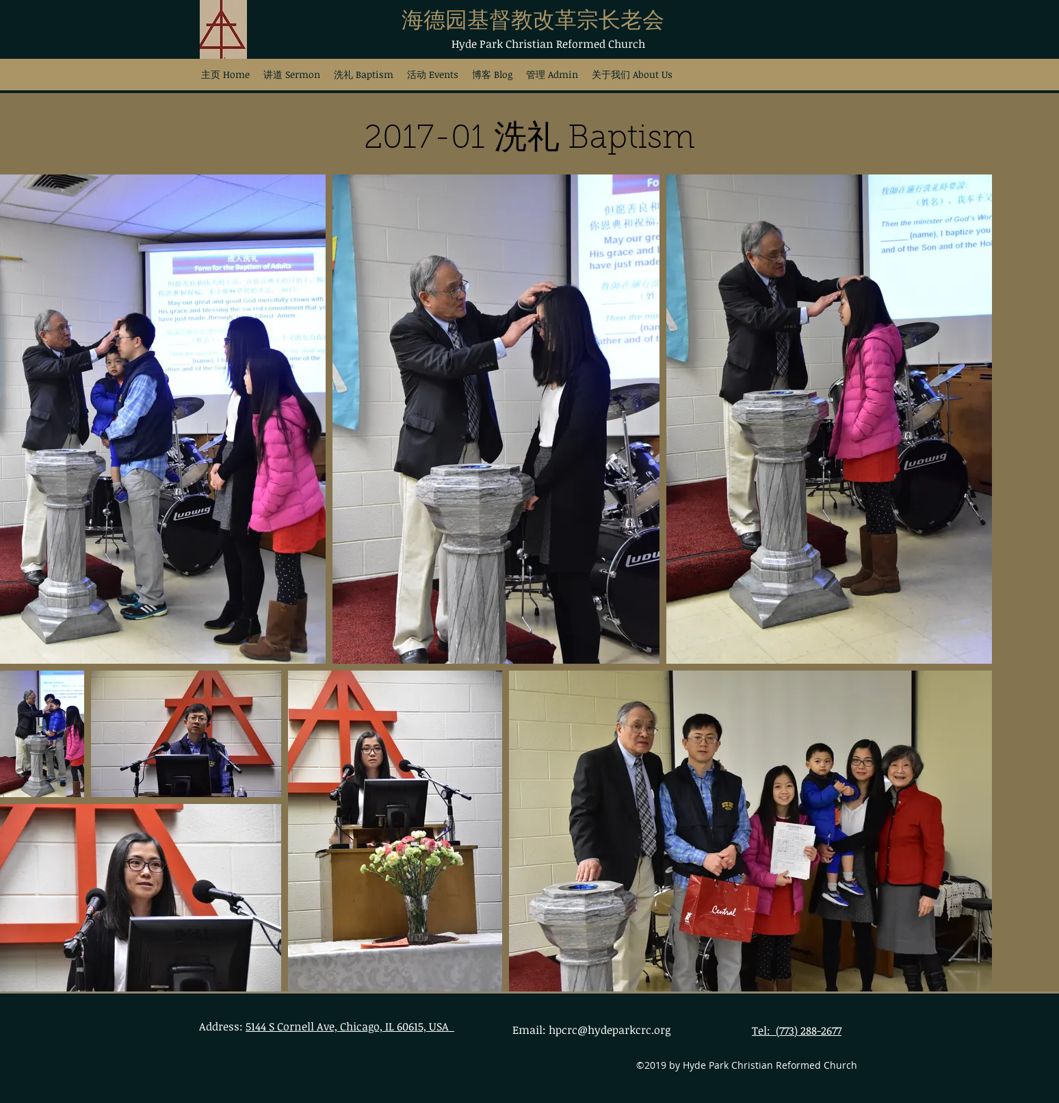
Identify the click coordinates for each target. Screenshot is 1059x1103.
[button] (363, 74)
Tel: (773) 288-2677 (796, 1030)
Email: (530, 1029)
